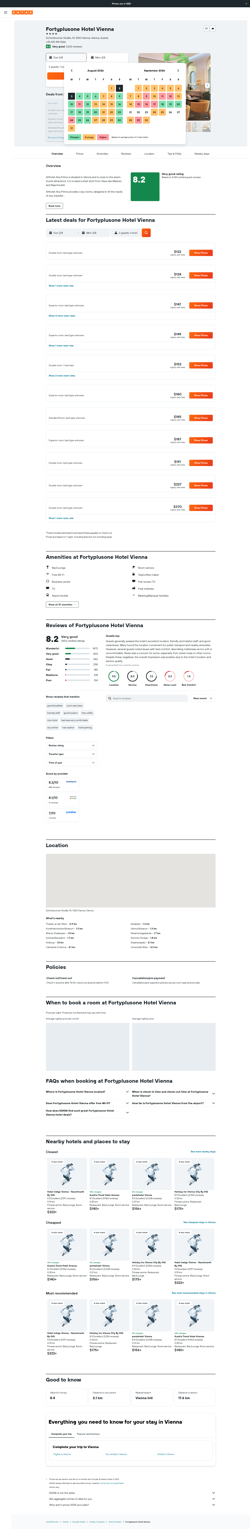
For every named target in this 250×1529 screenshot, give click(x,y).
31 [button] (71, 128)
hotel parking (85, 748)
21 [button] (103, 112)
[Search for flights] (5, 22)
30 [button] (119, 120)
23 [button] (119, 112)
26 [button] (87, 120)
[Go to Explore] (5, 53)
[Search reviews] (149, 719)
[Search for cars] (5, 36)
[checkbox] (62, 805)
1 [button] (111, 88)
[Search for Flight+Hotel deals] (5, 43)
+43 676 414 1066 (56, 41)
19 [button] (87, 112)
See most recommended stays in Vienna (194, 1313)
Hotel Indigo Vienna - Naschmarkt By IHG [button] (65, 1214)
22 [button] (111, 112)
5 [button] (87, 96)
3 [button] (71, 96)
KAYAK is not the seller (132, 1514)
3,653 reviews (74, 46)
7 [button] (103, 96)
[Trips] (5, 76)
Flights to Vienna (62, 1474)
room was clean (75, 726)
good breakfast (55, 726)
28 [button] (103, 120)
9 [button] (119, 96)
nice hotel (52, 740)
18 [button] (79, 112)
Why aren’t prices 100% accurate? (132, 1526)
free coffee (87, 733)
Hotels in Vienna (165, 1474)
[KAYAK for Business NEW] (5, 67)
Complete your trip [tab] (61, 1454)
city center (52, 748)
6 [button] (95, 96)
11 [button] (80, 104)
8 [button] (111, 96)
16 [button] (119, 104)
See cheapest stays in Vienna (199, 1242)
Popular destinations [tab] (88, 1454)
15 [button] (111, 104)
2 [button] (119, 88)
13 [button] (95, 104)
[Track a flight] (5, 60)
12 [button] (87, 104)
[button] (246, 3)
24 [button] (71, 120)
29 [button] (111, 120)
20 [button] (95, 112)
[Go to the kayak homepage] (22, 12)
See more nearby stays (203, 1172)
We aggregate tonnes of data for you (132, 1520)
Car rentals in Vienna (116, 1474)
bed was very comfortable (74, 740)
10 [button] (71, 104)
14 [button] (103, 104)
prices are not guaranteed (112, 1504)
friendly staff (53, 733)
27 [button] (95, 120)
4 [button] (79, 96)
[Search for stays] (5, 29)
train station (68, 748)
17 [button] (71, 112)
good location (71, 733)
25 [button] (79, 120)
